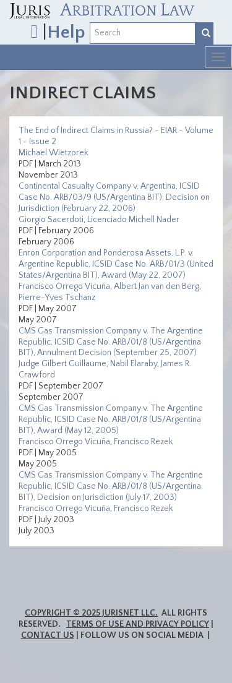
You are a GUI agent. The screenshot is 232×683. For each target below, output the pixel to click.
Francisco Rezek (143, 442)
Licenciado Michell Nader (133, 220)
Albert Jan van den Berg (156, 286)
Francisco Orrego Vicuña (64, 286)
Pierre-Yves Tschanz (57, 298)
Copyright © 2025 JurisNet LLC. (91, 613)
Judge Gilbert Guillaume (62, 364)
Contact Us (47, 635)
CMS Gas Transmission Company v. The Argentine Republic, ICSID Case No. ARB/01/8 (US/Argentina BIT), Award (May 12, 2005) (111, 419)
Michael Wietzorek (53, 153)
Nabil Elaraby (133, 364)
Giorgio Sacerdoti (51, 220)
